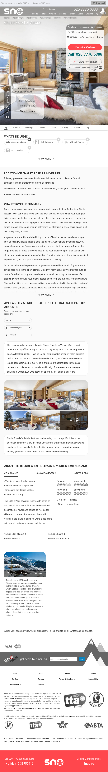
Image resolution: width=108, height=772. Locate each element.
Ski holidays (49, 9)
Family (72, 14)
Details (42, 128)
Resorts (34, 14)
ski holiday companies (67, 716)
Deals (80, 14)
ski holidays (43, 631)
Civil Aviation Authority (13, 699)
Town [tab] (10, 573)
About (41, 674)
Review (16, 128)
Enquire (88, 763)
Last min (89, 14)
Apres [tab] (38, 573)
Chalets (52, 14)
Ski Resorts (32, 18)
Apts (57, 538)
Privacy (41, 679)
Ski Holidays (18, 18)
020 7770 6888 (16, 759)
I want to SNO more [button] (41, 3)
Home (6, 18)
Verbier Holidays (14, 534)
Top (5, 128)
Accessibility (93, 679)
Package (29, 128)
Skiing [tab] (24, 573)
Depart (53, 128)
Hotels (44, 14)
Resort (77, 128)
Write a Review (27, 111)
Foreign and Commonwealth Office (25, 708)
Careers (93, 674)
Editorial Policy (15, 684)
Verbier (57, 18)
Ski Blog (15, 679)
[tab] (11, 473)
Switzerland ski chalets (81, 631)
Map (87, 128)
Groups (62, 14)
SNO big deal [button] (99, 3)
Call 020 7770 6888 (85, 54)
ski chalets (58, 631)
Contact (67, 674)
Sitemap (41, 684)
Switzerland (45, 18)
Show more (44, 295)
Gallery (65, 128)
